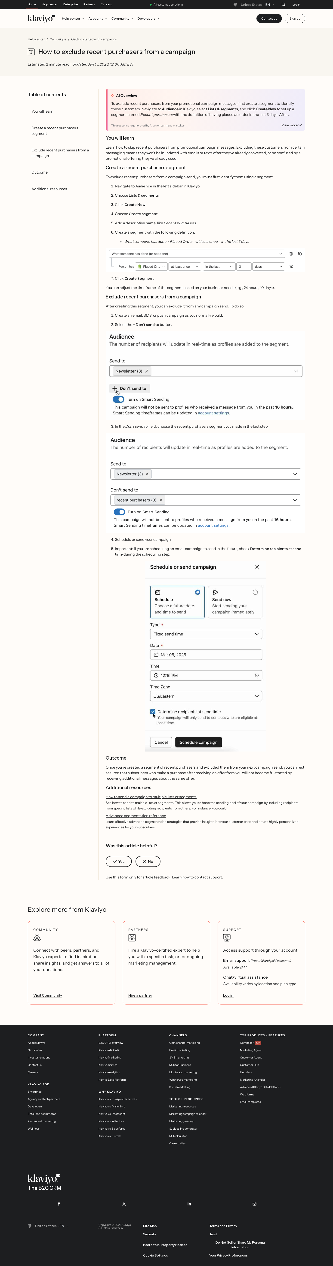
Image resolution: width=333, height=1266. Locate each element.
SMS (147, 315)
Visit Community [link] (47, 995)
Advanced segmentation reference (136, 815)
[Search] (283, 4)
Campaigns (58, 39)
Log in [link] (228, 995)
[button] (205, 260)
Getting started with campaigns (94, 39)
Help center (50, 4)
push (161, 315)
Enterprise (70, 4)
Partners (89, 4)
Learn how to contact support (197, 877)
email (137, 315)
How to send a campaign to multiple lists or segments (151, 796)
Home (32, 4)
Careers (106, 4)
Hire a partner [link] (140, 995)
